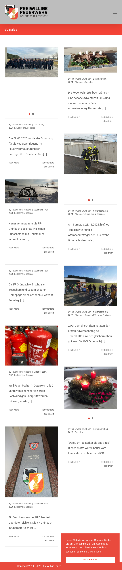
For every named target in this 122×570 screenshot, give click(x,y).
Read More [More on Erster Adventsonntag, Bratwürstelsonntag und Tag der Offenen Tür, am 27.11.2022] (73, 350)
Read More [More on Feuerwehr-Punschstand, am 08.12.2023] (14, 247)
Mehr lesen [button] (96, 551)
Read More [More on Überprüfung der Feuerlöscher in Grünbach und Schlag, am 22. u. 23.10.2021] (14, 410)
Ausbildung (20, 128)
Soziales (31, 128)
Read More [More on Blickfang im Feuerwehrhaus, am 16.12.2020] (14, 536)
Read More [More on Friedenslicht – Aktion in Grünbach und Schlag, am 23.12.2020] (73, 462)
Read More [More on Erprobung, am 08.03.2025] (14, 162)
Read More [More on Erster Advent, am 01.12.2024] (73, 117)
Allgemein (79, 82)
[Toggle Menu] (115, 12)
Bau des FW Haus (93, 315)
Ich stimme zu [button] (90, 559)
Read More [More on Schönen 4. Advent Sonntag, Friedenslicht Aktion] (14, 309)
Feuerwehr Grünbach (21, 124)
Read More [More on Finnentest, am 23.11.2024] (73, 249)
